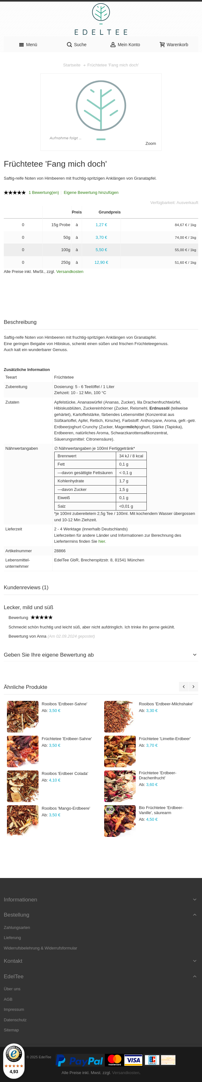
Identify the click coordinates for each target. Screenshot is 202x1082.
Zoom (151, 143)
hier (101, 541)
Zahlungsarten (17, 927)
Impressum (14, 1009)
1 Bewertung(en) (44, 192)
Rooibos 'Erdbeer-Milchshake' (166, 704)
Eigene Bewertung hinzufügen (91, 192)
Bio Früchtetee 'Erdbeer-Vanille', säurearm (161, 810)
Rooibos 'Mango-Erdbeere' (66, 808)
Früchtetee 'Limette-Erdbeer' (165, 738)
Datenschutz (15, 1019)
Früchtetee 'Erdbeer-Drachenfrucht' (157, 775)
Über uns (12, 988)
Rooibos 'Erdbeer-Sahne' (64, 704)
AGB (8, 999)
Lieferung (12, 937)
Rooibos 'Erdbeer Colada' (65, 773)
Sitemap (11, 1030)
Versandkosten (69, 271)
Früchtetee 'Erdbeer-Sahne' (67, 738)
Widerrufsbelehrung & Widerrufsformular (40, 948)
